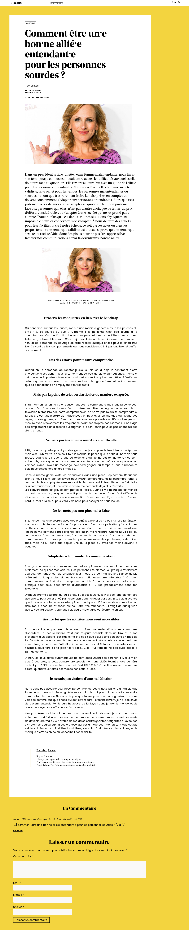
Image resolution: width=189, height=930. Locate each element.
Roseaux (15, 3)
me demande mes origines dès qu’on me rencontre (73, 532)
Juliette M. (36, 90)
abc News (44, 97)
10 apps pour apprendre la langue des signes (58, 759)
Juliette (37, 92)
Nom (17, 882)
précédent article (51, 174)
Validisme (30, 23)
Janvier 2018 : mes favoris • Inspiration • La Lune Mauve (41, 819)
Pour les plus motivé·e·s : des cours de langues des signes (64, 762)
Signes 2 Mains (44, 756)
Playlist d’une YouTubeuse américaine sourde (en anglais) (65, 765)
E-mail (18, 895)
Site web (18, 907)
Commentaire (23, 856)
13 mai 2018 (76, 819)
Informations (56, 2)
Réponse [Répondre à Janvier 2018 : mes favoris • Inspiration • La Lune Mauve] (18, 830)
